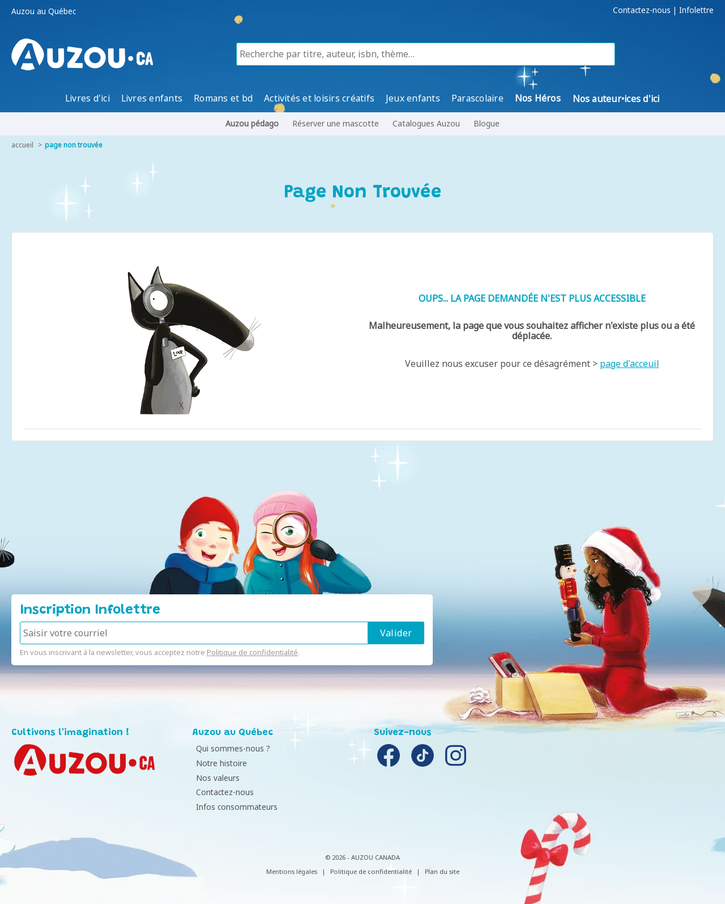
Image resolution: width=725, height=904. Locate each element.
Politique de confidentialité (252, 652)
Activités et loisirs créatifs (320, 98)
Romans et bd (223, 98)
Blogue (487, 123)
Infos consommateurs (236, 806)
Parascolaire (477, 98)
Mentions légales (291, 871)
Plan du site (442, 871)
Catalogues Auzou (426, 123)
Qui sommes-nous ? (232, 748)
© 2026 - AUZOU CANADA (362, 857)
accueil (22, 145)
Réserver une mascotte (335, 123)
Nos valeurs (217, 777)
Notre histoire (220, 763)
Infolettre (696, 10)
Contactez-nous (642, 10)
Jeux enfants (413, 98)
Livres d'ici (87, 98)
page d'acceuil (629, 363)
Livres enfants (151, 98)
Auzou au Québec (43, 11)
